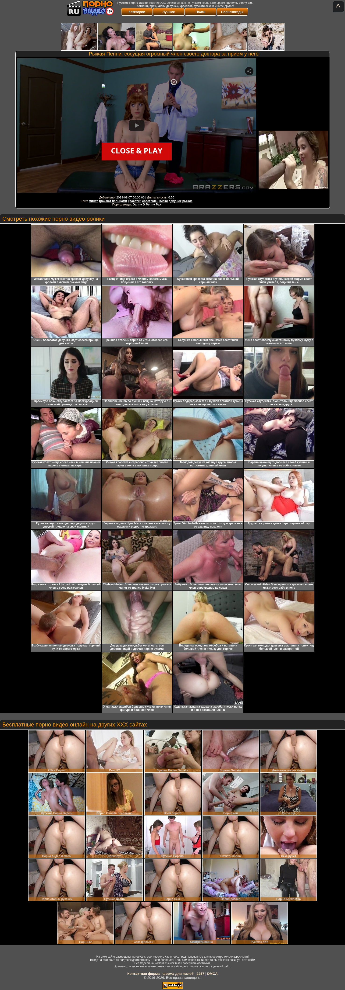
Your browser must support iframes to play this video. (136, 126)
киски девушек (170, 201)
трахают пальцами (113, 201)
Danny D (139, 204)
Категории (136, 12)
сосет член (150, 201)
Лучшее (169, 12)
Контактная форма (143, 974)
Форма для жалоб (178, 974)
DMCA (212, 974)
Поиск (200, 12)
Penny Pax (153, 204)
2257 (200, 974)
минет (93, 201)
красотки (134, 201)
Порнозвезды (232, 12)
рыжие (187, 201)
